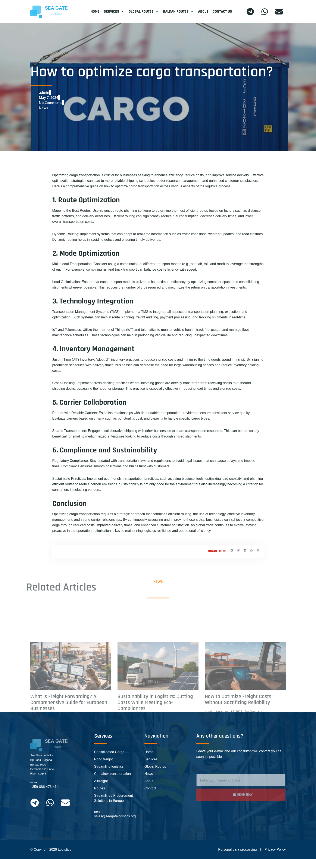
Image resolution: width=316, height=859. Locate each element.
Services (114, 11)
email (97, 812)
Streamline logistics (109, 766)
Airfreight (101, 781)
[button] (231, 550)
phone (33, 782)
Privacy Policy (275, 849)
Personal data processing (237, 849)
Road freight (103, 759)
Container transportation (112, 774)
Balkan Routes (178, 11)
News (43, 107)
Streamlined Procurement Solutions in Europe (113, 798)
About (203, 11)
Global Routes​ (144, 11)
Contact (150, 788)
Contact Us (222, 11)
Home (95, 11)
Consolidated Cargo (109, 752)
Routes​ (99, 788)
